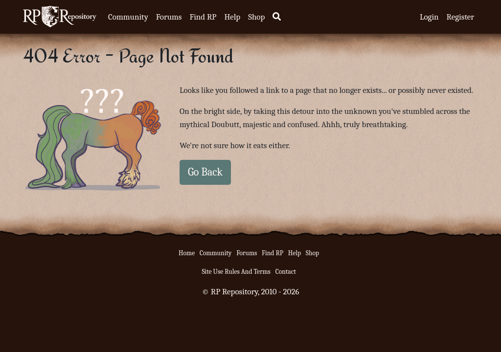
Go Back (205, 172)
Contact (285, 271)
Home (187, 253)
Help (232, 17)
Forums (169, 17)
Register (460, 17)
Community (128, 17)
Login (429, 17)
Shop (256, 17)
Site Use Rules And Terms (236, 271)
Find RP (202, 17)
